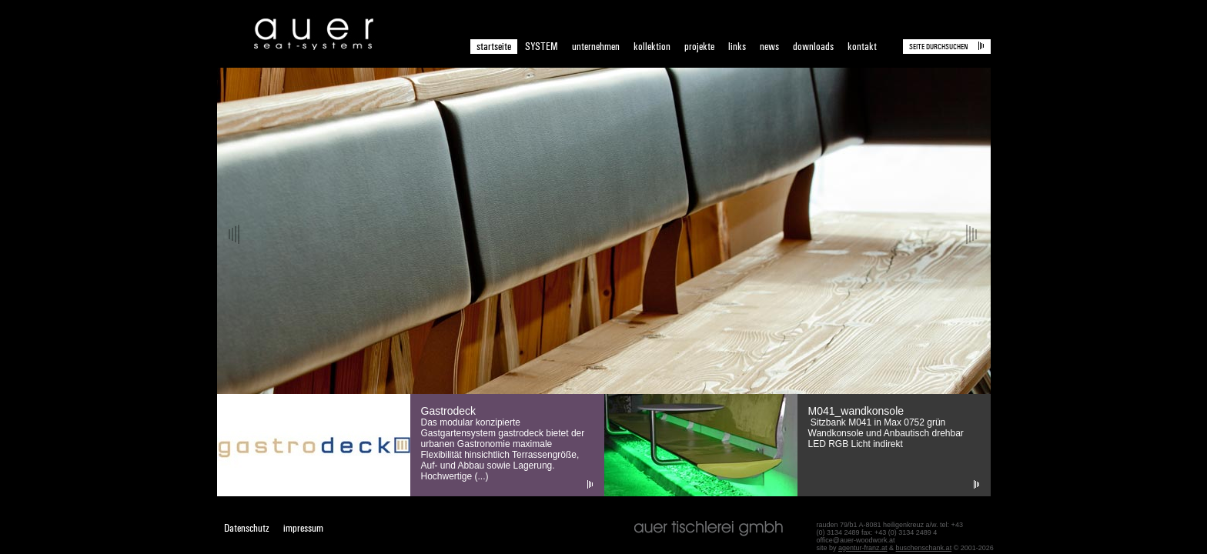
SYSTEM (541, 46)
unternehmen (596, 46)
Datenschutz (246, 528)
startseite (493, 46)
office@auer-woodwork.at (856, 540)
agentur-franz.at (863, 548)
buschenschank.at (924, 548)
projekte (699, 46)
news (769, 46)
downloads (813, 46)
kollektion (652, 46)
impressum (303, 528)
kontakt (862, 46)
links (737, 46)
